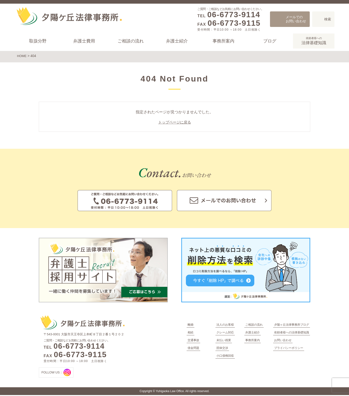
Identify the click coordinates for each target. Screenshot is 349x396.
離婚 (190, 325)
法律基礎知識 (313, 40)
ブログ (269, 41)
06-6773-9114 (233, 14)
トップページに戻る (174, 123)
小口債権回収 (225, 356)
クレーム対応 (225, 333)
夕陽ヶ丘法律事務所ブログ (291, 325)
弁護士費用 (84, 41)
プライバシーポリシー (288, 349)
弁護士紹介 (177, 41)
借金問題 (193, 349)
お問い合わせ (283, 341)
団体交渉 (222, 349)
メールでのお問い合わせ (296, 19)
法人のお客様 (225, 325)
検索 (327, 19)
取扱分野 (38, 41)
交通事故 (193, 341)
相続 (190, 333)
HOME (22, 56)
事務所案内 (223, 41)
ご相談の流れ (131, 41)
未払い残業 (223, 341)
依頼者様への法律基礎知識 (291, 333)
